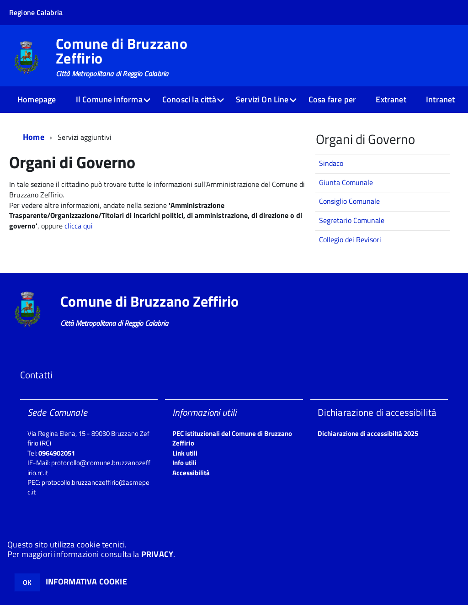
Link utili (184, 453)
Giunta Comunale (346, 182)
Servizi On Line (262, 99)
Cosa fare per (332, 99)
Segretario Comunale (351, 220)
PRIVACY (157, 554)
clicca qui (78, 225)
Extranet (391, 99)
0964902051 (56, 453)
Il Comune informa (109, 99)
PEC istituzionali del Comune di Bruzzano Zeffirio (232, 438)
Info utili (184, 462)
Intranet (440, 99)
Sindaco (331, 163)
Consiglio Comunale (349, 201)
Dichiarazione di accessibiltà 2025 (368, 433)
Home (33, 137)
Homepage (36, 99)
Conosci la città (189, 99)
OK (27, 582)
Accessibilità (191, 472)
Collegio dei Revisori (350, 239)
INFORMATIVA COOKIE (86, 581)
